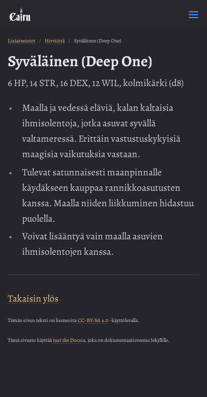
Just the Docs (67, 340)
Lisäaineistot (21, 40)
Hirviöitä (55, 40)
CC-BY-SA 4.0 (93, 320)
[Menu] (193, 14)
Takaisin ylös (33, 298)
